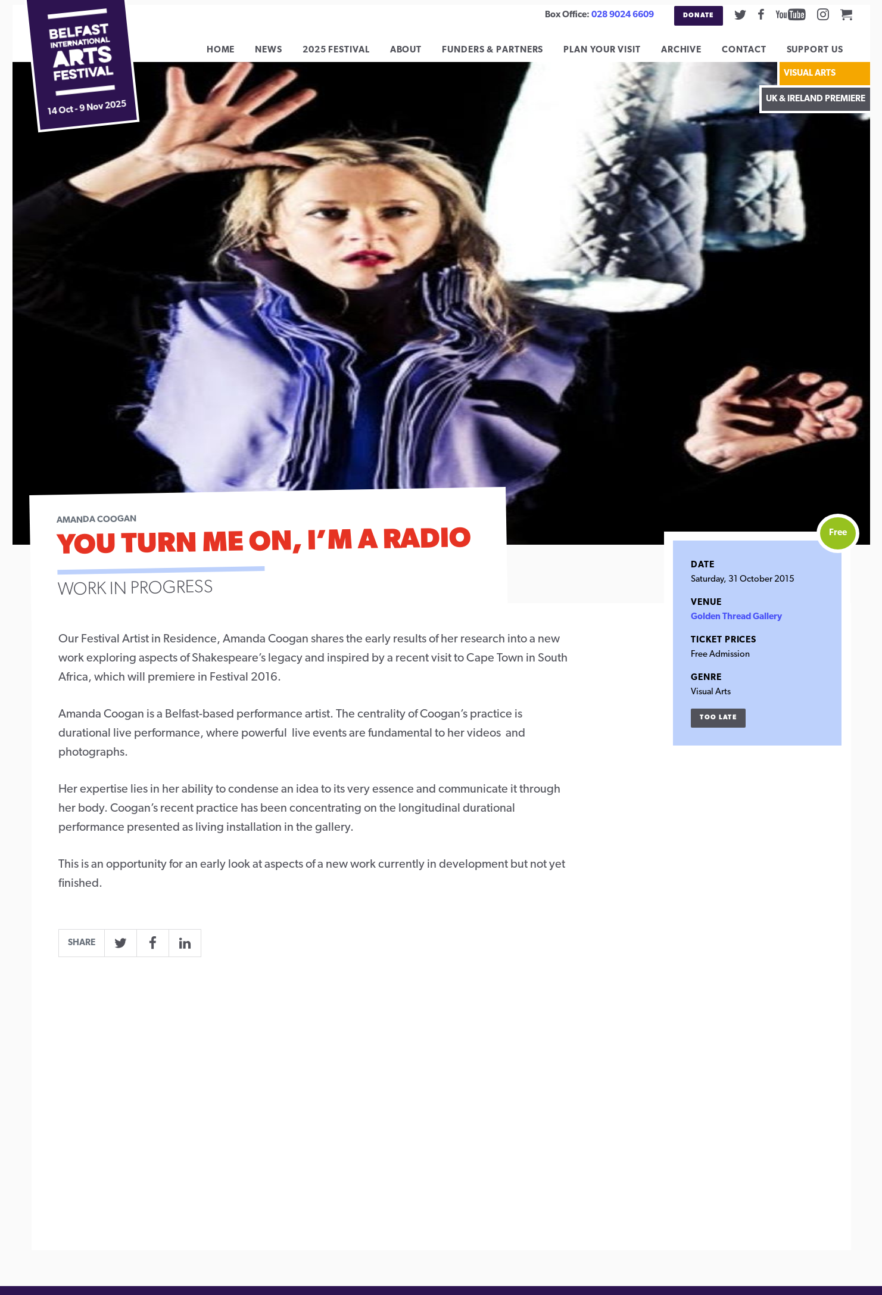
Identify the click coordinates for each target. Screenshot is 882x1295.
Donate (698, 16)
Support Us (824, 54)
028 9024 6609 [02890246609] (622, 15)
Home (230, 54)
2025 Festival (345, 54)
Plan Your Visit (611, 54)
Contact (753, 54)
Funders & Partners (501, 54)
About (415, 54)
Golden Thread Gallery (736, 626)
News (277, 54)
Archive (690, 54)
